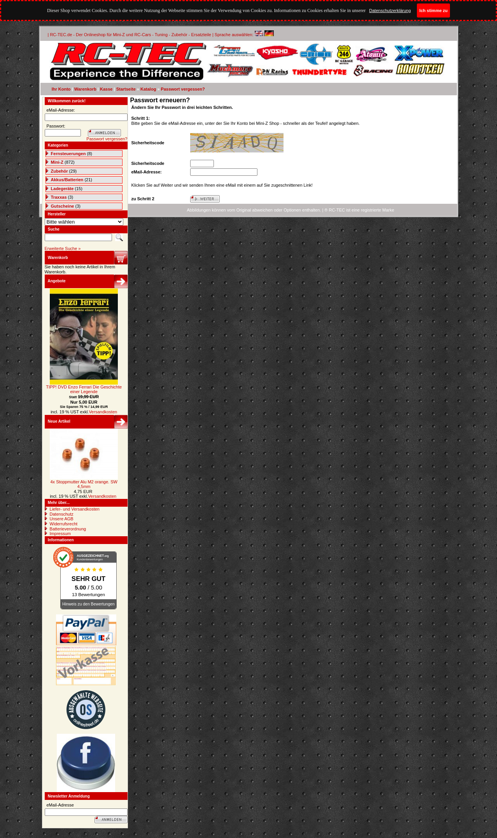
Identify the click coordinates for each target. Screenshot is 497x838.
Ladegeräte (62, 188)
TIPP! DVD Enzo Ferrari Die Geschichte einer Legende (84, 389)
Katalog (148, 89)
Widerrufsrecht (64, 523)
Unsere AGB (62, 518)
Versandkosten (103, 411)
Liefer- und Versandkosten (75, 509)
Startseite (126, 89)
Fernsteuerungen (68, 153)
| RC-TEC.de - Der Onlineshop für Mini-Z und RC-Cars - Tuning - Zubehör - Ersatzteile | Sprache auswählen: (151, 34)
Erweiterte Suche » (63, 248)
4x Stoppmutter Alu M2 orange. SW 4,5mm (83, 484)
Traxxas (59, 197)
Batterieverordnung (68, 529)
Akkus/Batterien (67, 179)
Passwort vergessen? (183, 89)
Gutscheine (62, 206)
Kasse (106, 89)
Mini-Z (57, 162)
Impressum (60, 533)
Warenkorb (85, 89)
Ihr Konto (61, 89)
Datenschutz (62, 514)
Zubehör (59, 171)
